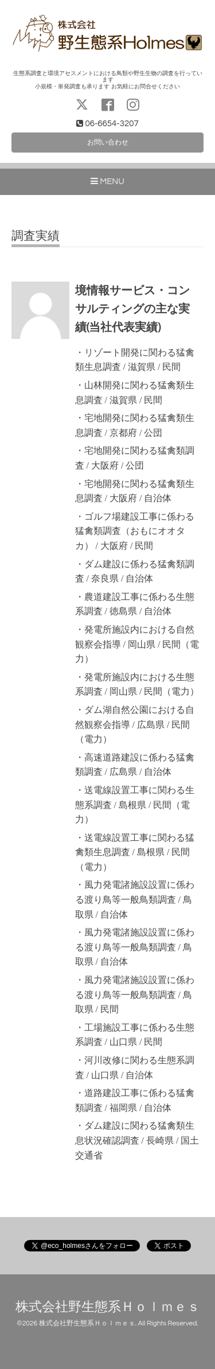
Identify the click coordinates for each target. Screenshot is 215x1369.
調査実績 (35, 236)
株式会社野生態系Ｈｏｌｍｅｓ (107, 1307)
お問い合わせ (107, 142)
